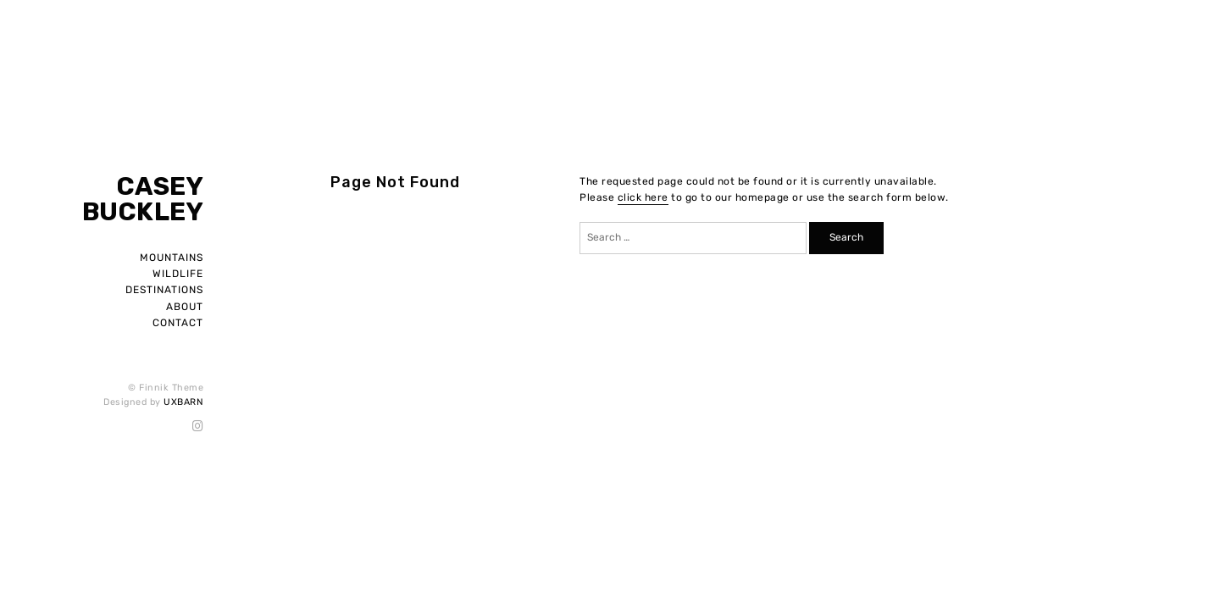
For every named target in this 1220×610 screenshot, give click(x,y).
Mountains (171, 257)
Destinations (164, 290)
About (184, 307)
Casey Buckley (143, 199)
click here (643, 197)
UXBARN (183, 402)
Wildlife (177, 274)
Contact (177, 323)
